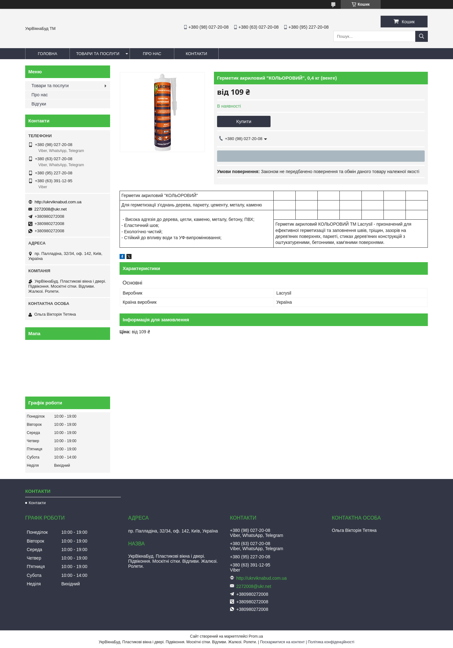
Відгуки (38, 103)
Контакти (196, 53)
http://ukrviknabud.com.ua (58, 202)
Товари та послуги (97, 53)
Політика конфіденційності (331, 642)
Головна (47, 53)
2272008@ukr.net (50, 209)
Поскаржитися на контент (282, 642)
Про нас (152, 53)
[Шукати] (421, 36)
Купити (243, 121)
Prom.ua (256, 636)
